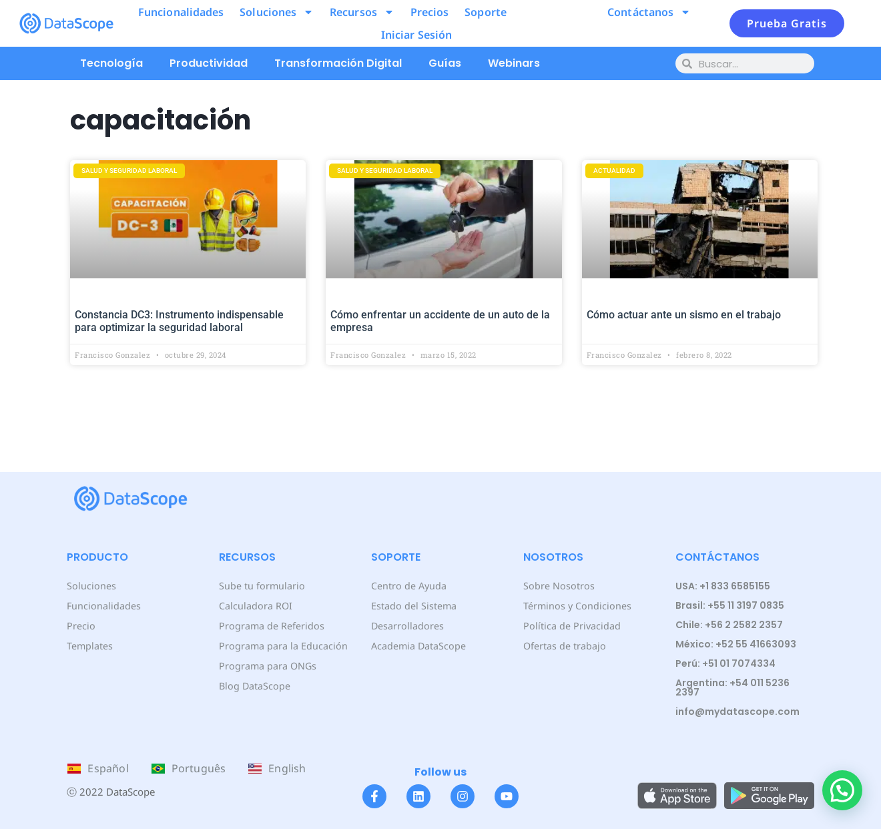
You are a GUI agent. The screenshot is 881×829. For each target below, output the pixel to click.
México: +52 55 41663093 (735, 644)
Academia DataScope (418, 645)
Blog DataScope (254, 685)
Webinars (514, 63)
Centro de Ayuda (408, 585)
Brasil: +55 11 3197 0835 (729, 605)
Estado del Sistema (413, 605)
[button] (842, 790)
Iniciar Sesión (416, 34)
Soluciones (277, 12)
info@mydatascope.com (737, 711)
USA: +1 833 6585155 (722, 586)
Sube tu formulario (261, 585)
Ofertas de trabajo (564, 645)
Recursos (362, 12)
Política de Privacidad (571, 625)
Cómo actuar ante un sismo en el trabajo (684, 314)
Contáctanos (649, 12)
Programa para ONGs (267, 665)
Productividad (209, 63)
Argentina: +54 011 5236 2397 (732, 687)
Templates (90, 645)
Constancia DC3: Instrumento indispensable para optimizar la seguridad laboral (179, 321)
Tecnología (111, 63)
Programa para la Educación (282, 645)
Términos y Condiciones (576, 605)
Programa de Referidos (270, 625)
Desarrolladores (407, 625)
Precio (80, 625)
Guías (444, 63)
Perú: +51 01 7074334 (725, 663)
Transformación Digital (338, 63)
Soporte (486, 12)
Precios (429, 12)
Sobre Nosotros (557, 585)
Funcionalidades (181, 12)
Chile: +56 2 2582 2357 (729, 624)
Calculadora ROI (255, 605)
